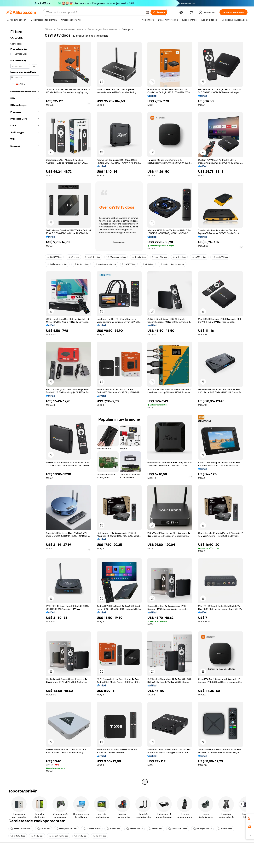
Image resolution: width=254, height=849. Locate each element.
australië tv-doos (177, 828)
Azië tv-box (155, 828)
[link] (250, 818)
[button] (147, 12)
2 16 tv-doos (139, 257)
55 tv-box (37, 836)
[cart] (191, 13)
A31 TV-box (129, 264)
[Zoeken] (158, 12)
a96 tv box (43, 828)
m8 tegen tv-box (202, 828)
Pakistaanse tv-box (57, 264)
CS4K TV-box (54, 257)
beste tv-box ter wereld (172, 264)
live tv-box (80, 836)
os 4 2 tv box (159, 257)
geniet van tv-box (58, 836)
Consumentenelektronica (70, 29)
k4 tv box (73, 257)
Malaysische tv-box (66, 828)
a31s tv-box (113, 828)
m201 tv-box (199, 257)
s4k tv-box (179, 257)
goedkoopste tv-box (105, 264)
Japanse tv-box (91, 828)
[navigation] (24, 406)
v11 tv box (148, 264)
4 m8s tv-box (81, 264)
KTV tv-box (99, 836)
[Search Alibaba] (94, 12)
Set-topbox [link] (127, 29)
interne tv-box (134, 828)
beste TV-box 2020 (21, 828)
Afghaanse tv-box (116, 257)
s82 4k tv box (92, 257)
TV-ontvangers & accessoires (102, 29)
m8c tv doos (225, 828)
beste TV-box (220, 257)
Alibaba (48, 29)
